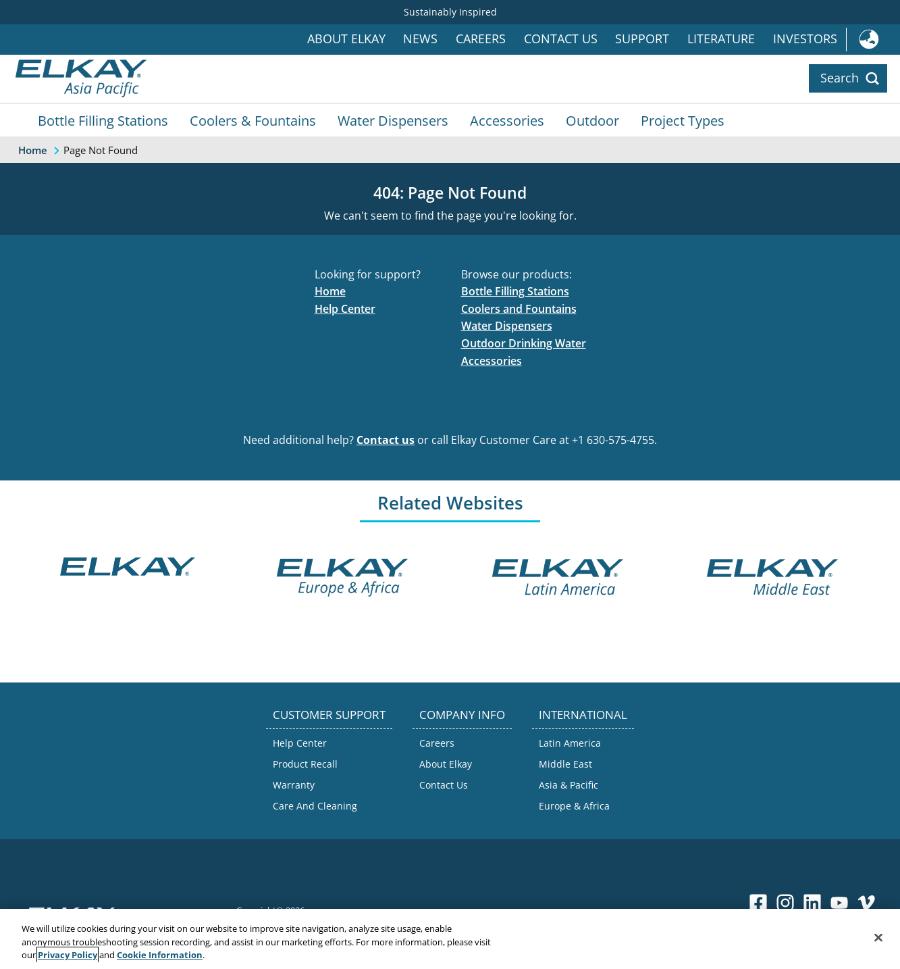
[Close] (878, 937)
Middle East (565, 764)
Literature (721, 38)
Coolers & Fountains (253, 120)
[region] (450, 939)
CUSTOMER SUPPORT (329, 714)
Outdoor (592, 120)
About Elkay (346, 38)
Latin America (570, 743)
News (420, 38)
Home (330, 291)
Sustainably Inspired (450, 12)
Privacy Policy (67, 955)
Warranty (294, 785)
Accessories (507, 120)
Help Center (345, 308)
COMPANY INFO (462, 714)
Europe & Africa (574, 806)
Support (642, 38)
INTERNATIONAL (583, 714)
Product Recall (305, 764)
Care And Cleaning (315, 806)
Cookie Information (160, 955)
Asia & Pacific (568, 785)
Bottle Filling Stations (103, 120)
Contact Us (561, 38)
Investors (805, 38)
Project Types (682, 120)
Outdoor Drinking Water (523, 343)
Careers (481, 38)
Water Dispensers (393, 120)
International (873, 39)
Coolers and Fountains (519, 308)
